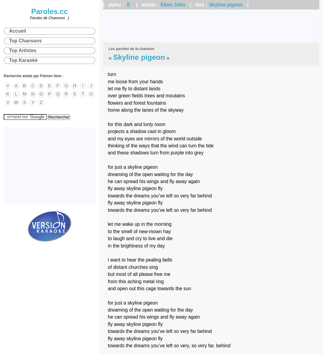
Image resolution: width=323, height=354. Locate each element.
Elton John (173, 4)
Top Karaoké (23, 60)
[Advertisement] (211, 26)
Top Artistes (22, 50)
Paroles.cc (49, 11)
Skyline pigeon (226, 4)
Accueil (17, 31)
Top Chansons (25, 40)
